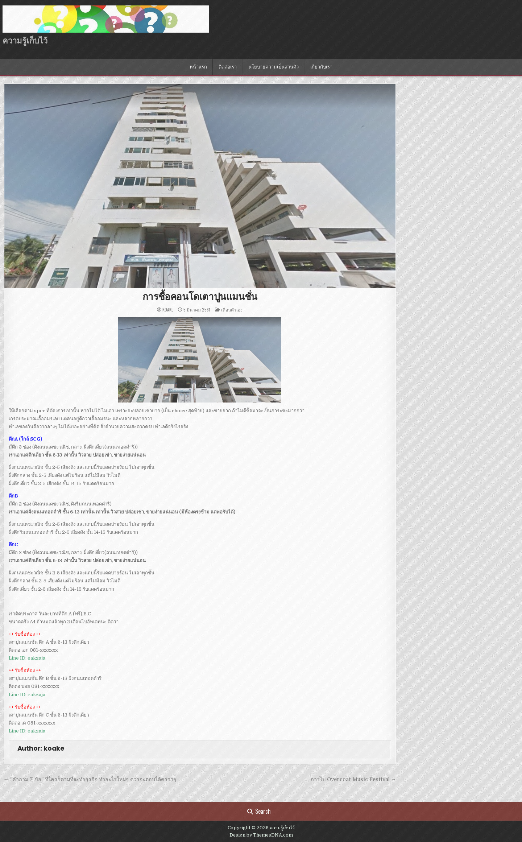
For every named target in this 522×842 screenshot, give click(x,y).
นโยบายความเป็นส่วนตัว (273, 66)
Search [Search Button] (259, 811)
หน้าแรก (198, 66)
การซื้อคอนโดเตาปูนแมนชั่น (199, 296)
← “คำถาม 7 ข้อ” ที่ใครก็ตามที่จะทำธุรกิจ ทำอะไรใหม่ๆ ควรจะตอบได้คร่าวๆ (90, 779)
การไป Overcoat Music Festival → (353, 779)
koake (167, 310)
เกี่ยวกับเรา (321, 66)
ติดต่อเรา (228, 66)
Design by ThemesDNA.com (261, 835)
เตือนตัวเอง (232, 309)
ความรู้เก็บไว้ (25, 40)
